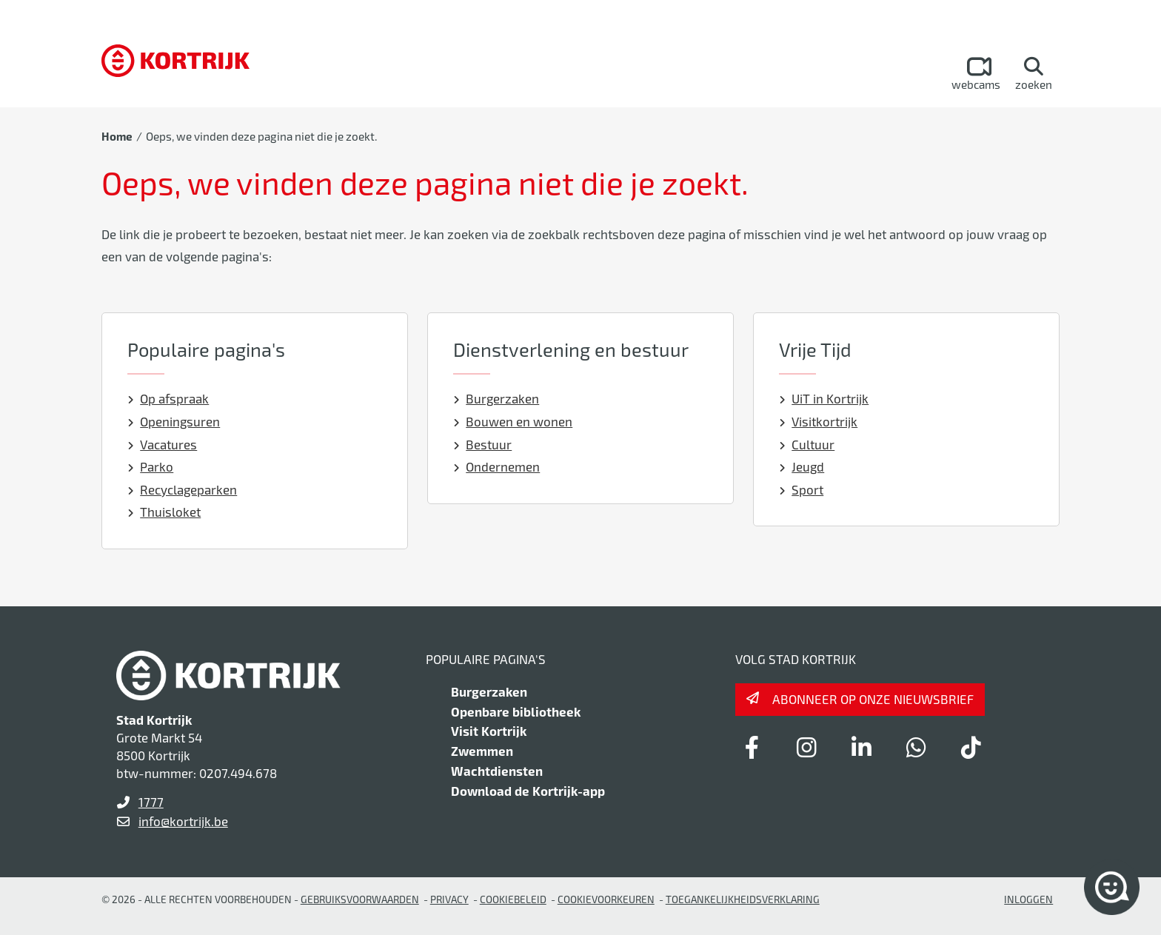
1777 (151, 801)
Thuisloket (164, 511)
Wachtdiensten (497, 770)
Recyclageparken (182, 489)
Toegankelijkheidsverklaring (743, 899)
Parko (150, 466)
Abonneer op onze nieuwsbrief (873, 698)
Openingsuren (174, 421)
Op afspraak (168, 398)
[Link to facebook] (751, 747)
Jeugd (802, 466)
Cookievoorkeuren (606, 899)
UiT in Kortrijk (824, 398)
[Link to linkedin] (861, 747)
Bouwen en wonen (513, 421)
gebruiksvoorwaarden (360, 899)
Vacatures (162, 444)
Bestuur (482, 444)
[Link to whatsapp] (916, 747)
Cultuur (807, 444)
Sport (801, 489)
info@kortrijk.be (183, 821)
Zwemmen (482, 750)
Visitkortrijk (818, 421)
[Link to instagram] (806, 747)
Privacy (449, 899)
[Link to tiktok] (970, 747)
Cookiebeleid (513, 899)
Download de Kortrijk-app (528, 790)
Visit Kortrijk (488, 730)
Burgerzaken (496, 398)
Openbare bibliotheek (515, 711)
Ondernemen (497, 466)
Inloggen (1028, 899)
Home (117, 136)
